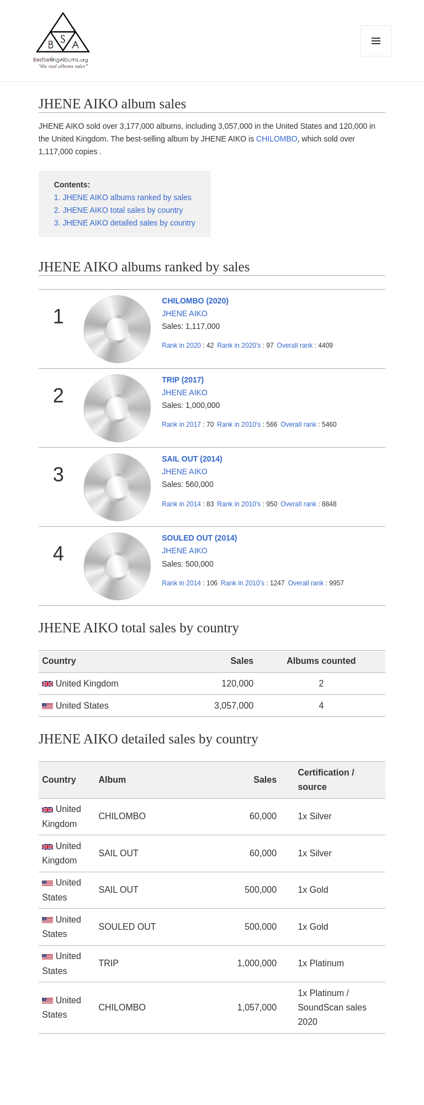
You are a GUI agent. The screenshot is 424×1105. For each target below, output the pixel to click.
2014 (181, 504)
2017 (181, 424)
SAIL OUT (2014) (192, 458)
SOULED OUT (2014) (199, 537)
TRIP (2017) (183, 379)
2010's (239, 424)
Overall (295, 345)
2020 (181, 345)
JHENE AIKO (184, 313)
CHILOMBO (277, 138)
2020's (239, 345)
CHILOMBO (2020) (195, 300)
